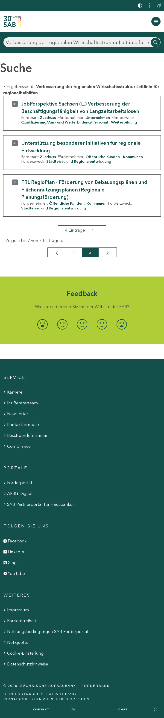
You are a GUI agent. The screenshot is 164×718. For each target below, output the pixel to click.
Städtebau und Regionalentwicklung (78, 161)
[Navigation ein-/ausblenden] (156, 21)
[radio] (42, 324)
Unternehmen (97, 117)
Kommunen (133, 156)
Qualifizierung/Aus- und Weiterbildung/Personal (64, 122)
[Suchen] (82, 42)
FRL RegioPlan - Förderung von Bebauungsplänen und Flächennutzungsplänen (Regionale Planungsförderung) (84, 189)
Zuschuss (48, 117)
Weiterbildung (124, 122)
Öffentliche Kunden (102, 156)
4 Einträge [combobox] (83, 230)
